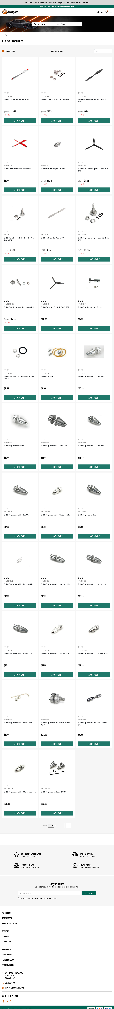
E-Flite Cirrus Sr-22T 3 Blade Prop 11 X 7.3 (57, 304)
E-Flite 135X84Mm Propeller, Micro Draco (20, 165)
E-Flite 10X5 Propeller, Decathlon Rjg (20, 96)
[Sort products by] (103, 51)
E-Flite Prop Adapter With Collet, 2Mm (94, 373)
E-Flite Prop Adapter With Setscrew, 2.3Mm (57, 580)
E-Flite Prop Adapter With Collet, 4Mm (94, 442)
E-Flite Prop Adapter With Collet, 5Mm (20, 511)
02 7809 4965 (8, 983)
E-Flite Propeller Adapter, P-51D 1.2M (94, 304)
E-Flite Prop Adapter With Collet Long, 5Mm (57, 511)
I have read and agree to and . (37, 898)
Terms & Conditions (39, 898)
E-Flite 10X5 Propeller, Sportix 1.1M (57, 234)
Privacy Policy (52, 898)
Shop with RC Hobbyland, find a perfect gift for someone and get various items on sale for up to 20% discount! (57, 3)
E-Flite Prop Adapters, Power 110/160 (57, 788)
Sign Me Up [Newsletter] (89, 893)
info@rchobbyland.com (13, 987)
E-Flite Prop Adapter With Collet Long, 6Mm (20, 580)
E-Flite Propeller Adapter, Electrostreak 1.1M (20, 304)
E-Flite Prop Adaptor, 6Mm (94, 511)
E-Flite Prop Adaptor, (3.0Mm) (20, 442)
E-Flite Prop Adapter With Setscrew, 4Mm (20, 650)
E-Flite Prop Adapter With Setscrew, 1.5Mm (20, 719)
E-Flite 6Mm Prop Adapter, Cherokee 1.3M (57, 165)
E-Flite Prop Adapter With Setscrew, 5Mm (57, 650)
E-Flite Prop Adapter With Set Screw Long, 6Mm (20, 788)
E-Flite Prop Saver (57, 373)
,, (51, 826)
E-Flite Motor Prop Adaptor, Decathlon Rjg (57, 96)
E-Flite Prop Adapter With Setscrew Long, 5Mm (94, 650)
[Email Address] (49, 893)
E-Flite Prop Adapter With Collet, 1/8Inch (57, 442)
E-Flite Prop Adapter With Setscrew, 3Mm (94, 580)
